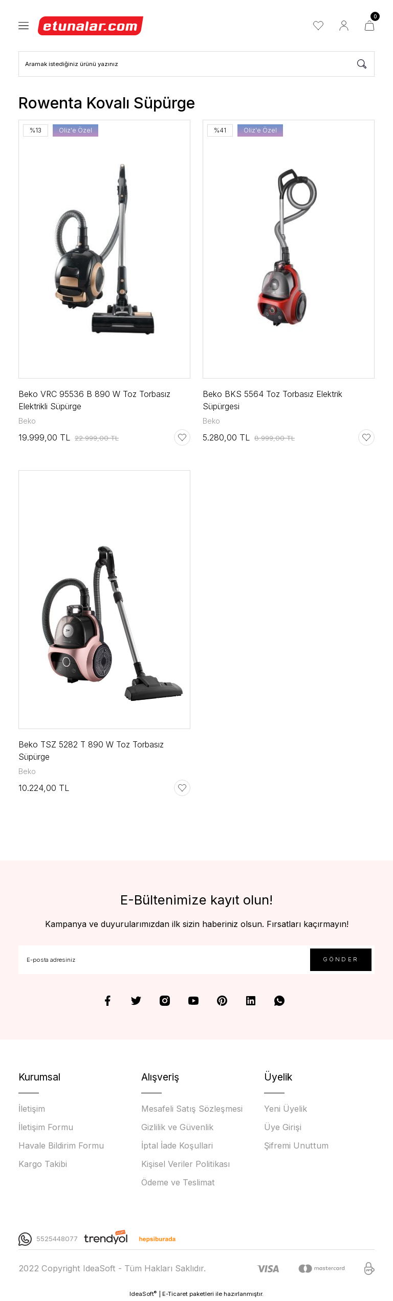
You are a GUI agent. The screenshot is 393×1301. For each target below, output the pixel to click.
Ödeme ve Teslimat (178, 1182)
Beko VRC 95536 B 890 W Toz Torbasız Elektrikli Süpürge (94, 400)
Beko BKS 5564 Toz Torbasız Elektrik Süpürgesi (272, 400)
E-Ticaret (175, 1293)
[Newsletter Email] (196, 959)
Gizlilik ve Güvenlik (177, 1127)
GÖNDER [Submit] (341, 959)
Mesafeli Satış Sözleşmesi (192, 1109)
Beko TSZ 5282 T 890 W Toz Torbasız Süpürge (91, 750)
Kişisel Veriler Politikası (185, 1164)
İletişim (31, 1109)
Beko (27, 420)
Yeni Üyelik (285, 1109)
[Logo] (91, 25)
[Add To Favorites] (182, 437)
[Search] (196, 64)
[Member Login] (344, 25)
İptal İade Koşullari (177, 1145)
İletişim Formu (45, 1127)
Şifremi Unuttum (296, 1145)
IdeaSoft (143, 1293)
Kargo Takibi (42, 1164)
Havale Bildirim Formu (61, 1145)
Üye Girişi (282, 1127)
